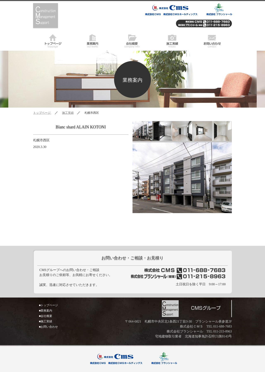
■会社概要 (45, 316)
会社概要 (132, 40)
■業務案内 (45, 310)
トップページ (53, 40)
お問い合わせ (212, 40)
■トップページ (48, 305)
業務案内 (93, 40)
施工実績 (172, 40)
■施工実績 (45, 321)
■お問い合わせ (48, 326)
